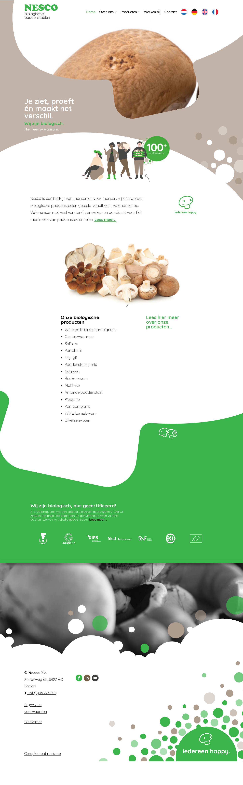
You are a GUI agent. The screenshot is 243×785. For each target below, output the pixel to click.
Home (91, 12)
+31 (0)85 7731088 (41, 716)
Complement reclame (42, 777)
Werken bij (152, 12)
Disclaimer (33, 745)
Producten (129, 12)
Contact (170, 12)
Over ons (106, 12)
